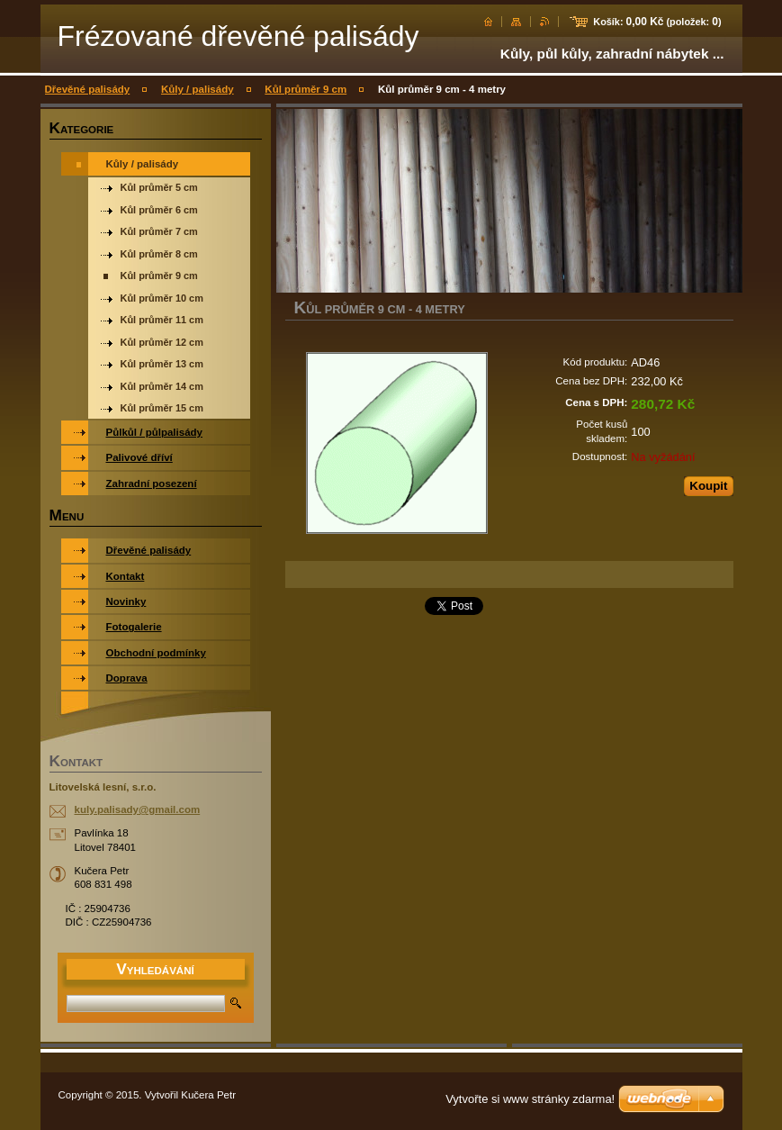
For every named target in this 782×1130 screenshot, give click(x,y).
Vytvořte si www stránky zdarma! (530, 1099)
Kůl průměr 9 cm (305, 89)
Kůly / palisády (197, 89)
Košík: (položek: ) (657, 21)
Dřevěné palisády (87, 89)
